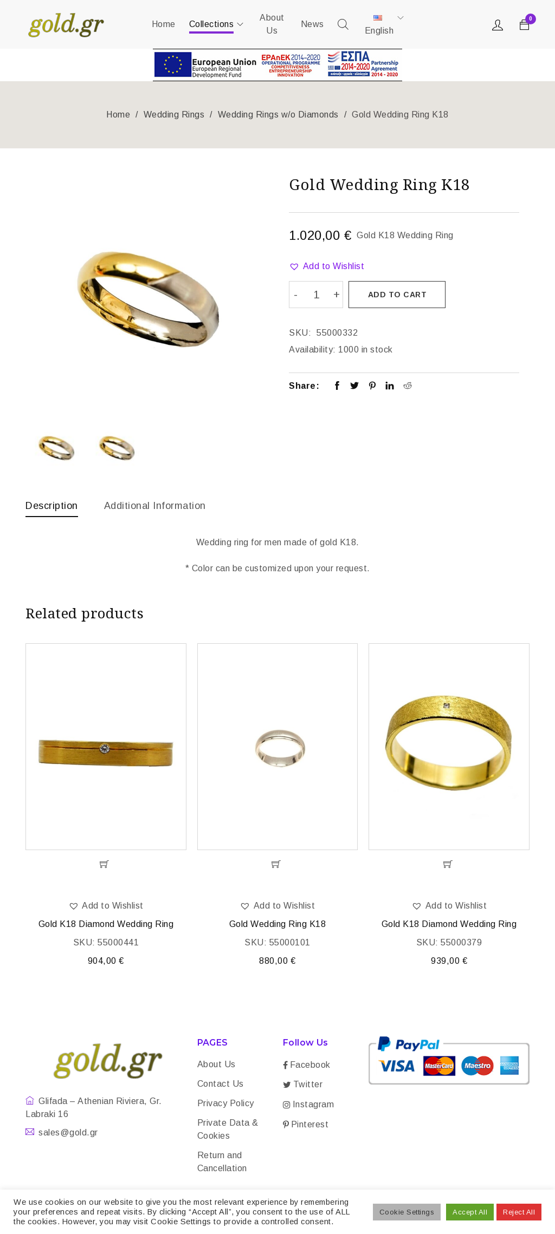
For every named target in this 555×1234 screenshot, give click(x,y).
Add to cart (397, 294)
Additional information (155, 505)
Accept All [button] (470, 1212)
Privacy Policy (225, 1104)
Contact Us (220, 1084)
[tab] (51, 508)
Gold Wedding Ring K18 (277, 925)
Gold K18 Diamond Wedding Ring (106, 925)
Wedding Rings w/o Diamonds (278, 114)
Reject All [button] (519, 1212)
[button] (326, 266)
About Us (216, 1065)
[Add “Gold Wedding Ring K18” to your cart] (277, 865)
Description (51, 505)
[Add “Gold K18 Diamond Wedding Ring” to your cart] (105, 865)
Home (118, 114)
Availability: (312, 349)
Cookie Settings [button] (407, 1212)
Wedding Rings (174, 114)
